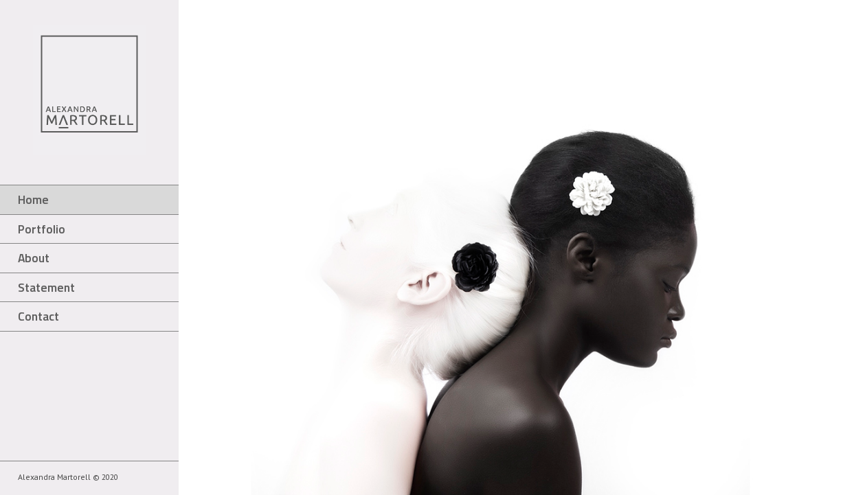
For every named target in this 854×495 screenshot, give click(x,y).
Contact (38, 316)
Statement (46, 287)
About (33, 258)
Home (33, 199)
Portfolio (41, 229)
